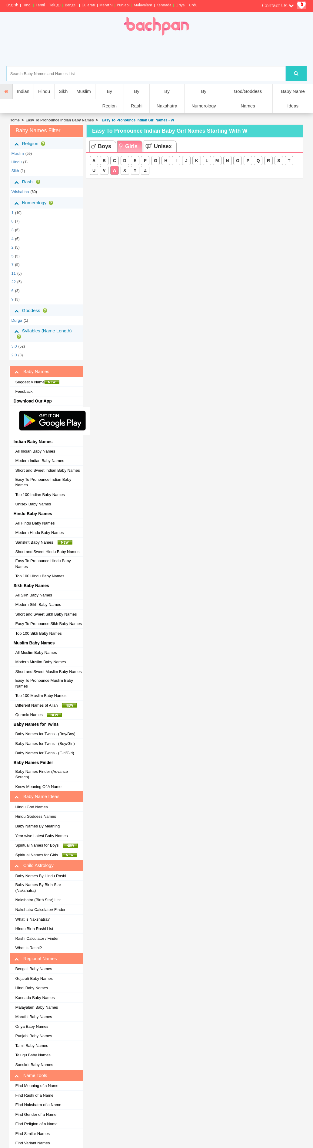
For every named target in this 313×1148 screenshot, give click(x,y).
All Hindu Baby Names (35, 523)
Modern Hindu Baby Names (39, 532)
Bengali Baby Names (33, 968)
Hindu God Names (31, 807)
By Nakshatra (167, 98)
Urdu (193, 5)
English (12, 5)
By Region (109, 98)
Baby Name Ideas (293, 98)
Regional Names (35, 958)
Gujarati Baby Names (34, 978)
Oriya (180, 5)
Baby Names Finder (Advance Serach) (41, 774)
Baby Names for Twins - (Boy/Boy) (45, 734)
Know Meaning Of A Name (38, 786)
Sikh (63, 91)
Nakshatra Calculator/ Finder (40, 909)
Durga (16, 320)
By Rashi (136, 98)
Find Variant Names (32, 1143)
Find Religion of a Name (36, 1124)
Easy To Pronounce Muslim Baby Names (44, 683)
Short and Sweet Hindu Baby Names (47, 551)
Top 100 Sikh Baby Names (38, 633)
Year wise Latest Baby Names (41, 836)
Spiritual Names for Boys (46, 845)
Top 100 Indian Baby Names (40, 494)
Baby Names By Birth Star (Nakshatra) (38, 887)
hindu (16, 162)
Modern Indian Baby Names (39, 460)
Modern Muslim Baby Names (40, 662)
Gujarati (88, 5)
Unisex (158, 146)
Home (14, 120)
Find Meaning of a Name (36, 1085)
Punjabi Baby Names (33, 1036)
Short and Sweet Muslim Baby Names (48, 671)
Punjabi (123, 5)
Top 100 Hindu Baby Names (39, 576)
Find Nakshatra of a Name (38, 1104)
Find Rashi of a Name (34, 1095)
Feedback (23, 391)
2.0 (14, 355)
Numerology (34, 202)
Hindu (44, 91)
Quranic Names (38, 714)
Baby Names (31, 371)
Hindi (27, 5)
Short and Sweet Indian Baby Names (47, 470)
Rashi (28, 182)
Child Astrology (33, 865)
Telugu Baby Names (32, 1055)
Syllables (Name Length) (43, 333)
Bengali (71, 5)
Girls (128, 146)
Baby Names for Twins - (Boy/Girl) (45, 743)
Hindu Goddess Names (35, 816)
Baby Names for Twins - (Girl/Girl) (44, 753)
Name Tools (30, 1075)
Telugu (55, 5)
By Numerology (203, 98)
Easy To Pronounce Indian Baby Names (60, 120)
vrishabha (20, 191)
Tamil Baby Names (31, 1045)
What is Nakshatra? (32, 919)
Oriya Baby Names (31, 1026)
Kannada (163, 5)
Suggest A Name (37, 382)
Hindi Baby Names (31, 988)
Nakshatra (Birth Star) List (38, 900)
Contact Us (278, 5)
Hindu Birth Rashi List (34, 928)
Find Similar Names (32, 1133)
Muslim (83, 91)
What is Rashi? (28, 948)
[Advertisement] (176, 50)
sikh (15, 170)
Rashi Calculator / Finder (36, 938)
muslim (17, 153)
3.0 (14, 346)
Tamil (40, 5)
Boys (101, 146)
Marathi (106, 5)
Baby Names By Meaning (37, 826)
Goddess (31, 310)
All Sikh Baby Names (33, 595)
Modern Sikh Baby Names (38, 604)
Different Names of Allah (46, 705)
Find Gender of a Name (35, 1114)
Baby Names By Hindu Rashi (40, 876)
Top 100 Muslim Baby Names (40, 695)
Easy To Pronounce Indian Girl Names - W (137, 120)
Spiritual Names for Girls (46, 855)
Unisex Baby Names (33, 504)
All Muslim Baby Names (36, 652)
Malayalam (143, 5)
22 (13, 282)
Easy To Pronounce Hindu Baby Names (43, 564)
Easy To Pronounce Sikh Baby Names (48, 623)
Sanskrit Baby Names (43, 542)
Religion (30, 143)
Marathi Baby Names (33, 1016)
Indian (23, 91)
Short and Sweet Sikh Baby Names (46, 614)
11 (13, 273)
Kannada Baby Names (35, 997)
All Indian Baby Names (35, 451)
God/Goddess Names (248, 98)
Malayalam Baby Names (36, 1007)
